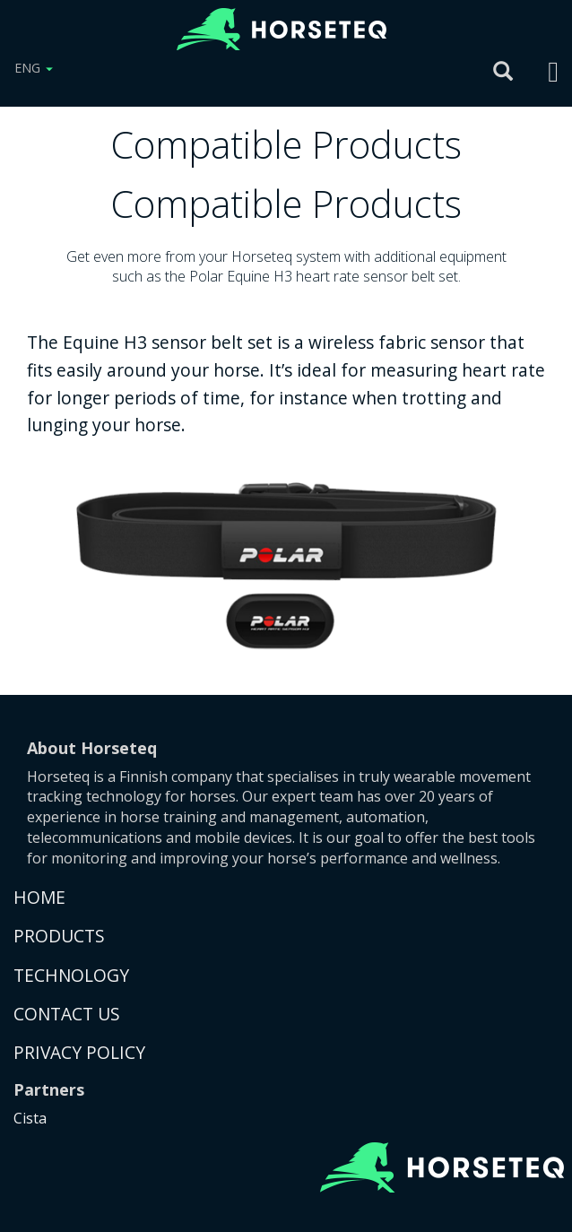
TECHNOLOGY (71, 975)
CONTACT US (66, 1014)
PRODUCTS (59, 936)
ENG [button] (33, 67)
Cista (30, 1118)
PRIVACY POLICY (79, 1052)
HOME (39, 897)
